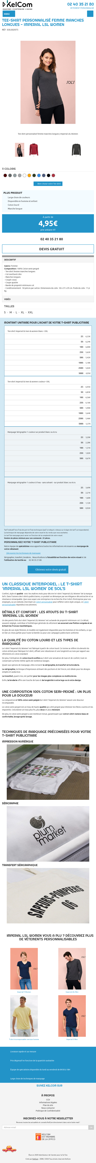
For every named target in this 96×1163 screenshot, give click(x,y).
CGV (48, 1100)
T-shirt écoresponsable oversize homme (24, 1039)
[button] (48, 140)
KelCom (35, 1159)
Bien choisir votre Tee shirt (48, 184)
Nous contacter (48, 1108)
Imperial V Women (24, 992)
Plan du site (48, 1105)
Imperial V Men (72, 1039)
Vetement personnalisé (82, 8)
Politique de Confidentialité (48, 1111)
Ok (91, 1127)
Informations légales (48, 1102)
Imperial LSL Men (72, 992)
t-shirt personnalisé (44, 602)
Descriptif (10, 259)
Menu (9, 14)
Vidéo (7, 299)
